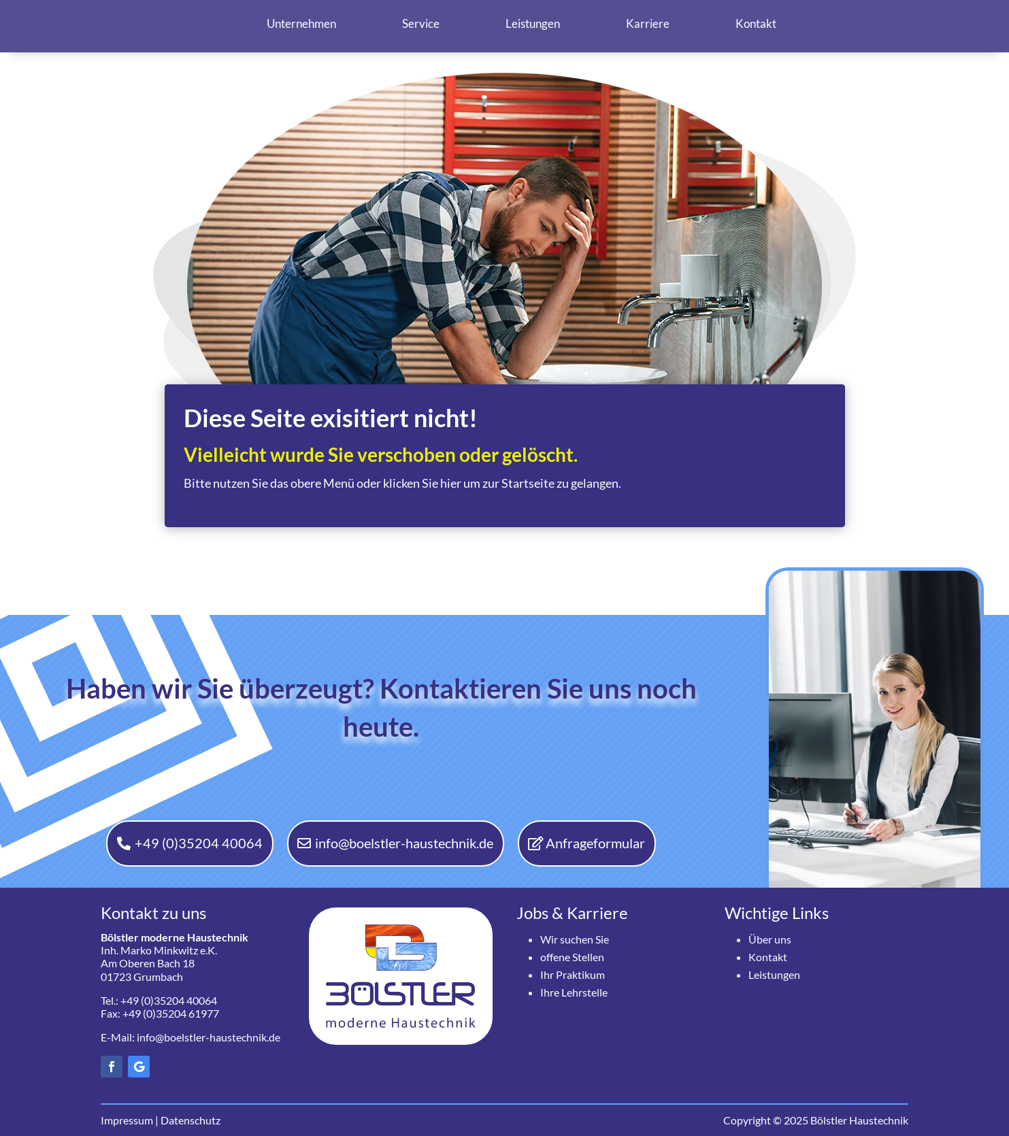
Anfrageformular (596, 843)
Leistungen (533, 23)
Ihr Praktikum (572, 974)
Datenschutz (190, 1120)
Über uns (769, 939)
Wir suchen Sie (574, 939)
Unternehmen (301, 23)
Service (421, 23)
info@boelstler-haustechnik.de (404, 843)
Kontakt (755, 23)
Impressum (127, 1120)
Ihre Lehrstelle (574, 992)
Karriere (647, 23)
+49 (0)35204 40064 (198, 843)
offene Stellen (572, 956)
